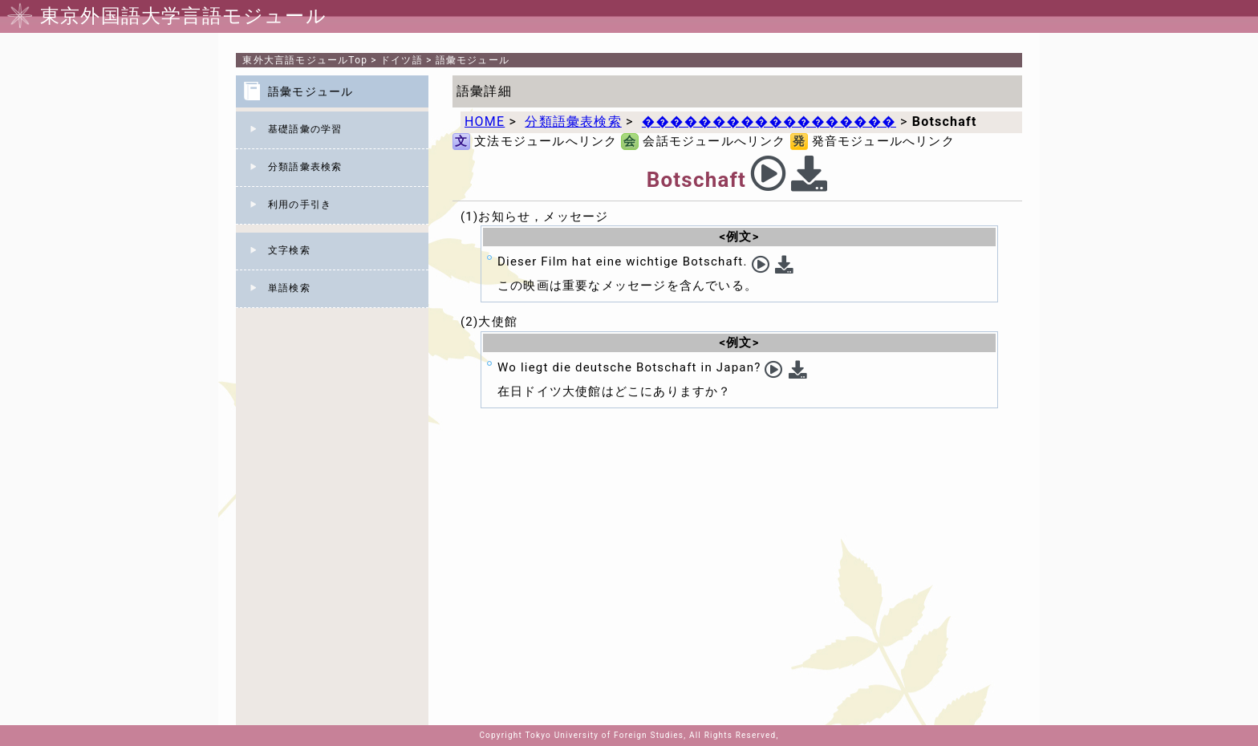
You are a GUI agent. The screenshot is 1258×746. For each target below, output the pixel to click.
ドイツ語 (401, 60)
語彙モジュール (472, 60)
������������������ (769, 121)
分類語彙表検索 (305, 166)
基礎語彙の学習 (305, 129)
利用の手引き (299, 204)
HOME (485, 121)
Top (304, 60)
